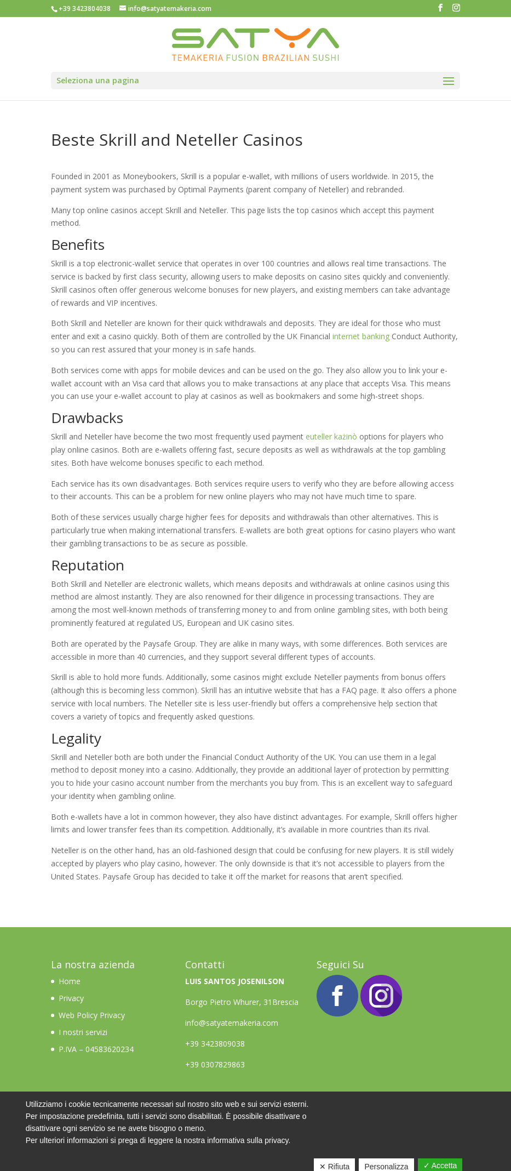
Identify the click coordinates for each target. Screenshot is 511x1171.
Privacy (71, 998)
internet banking (360, 336)
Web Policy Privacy (92, 1015)
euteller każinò (331, 436)
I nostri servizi (83, 1032)
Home (71, 981)
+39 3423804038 (85, 8)
